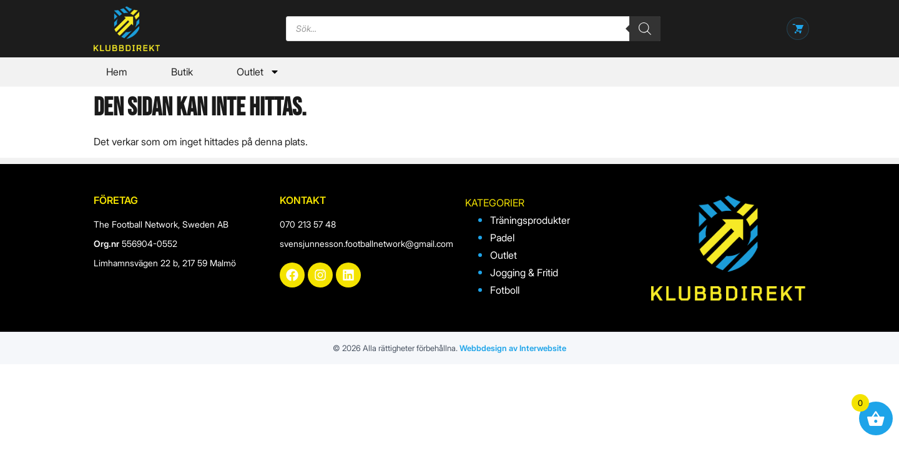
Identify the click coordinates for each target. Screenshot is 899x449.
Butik (182, 71)
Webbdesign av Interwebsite (512, 348)
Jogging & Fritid (524, 272)
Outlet (258, 71)
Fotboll (504, 290)
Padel (502, 237)
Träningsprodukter (530, 220)
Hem (116, 71)
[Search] (645, 28)
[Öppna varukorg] (798, 28)
